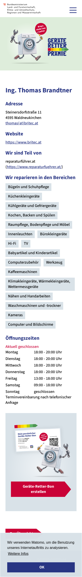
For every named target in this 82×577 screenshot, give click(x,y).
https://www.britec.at (23, 142)
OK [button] (41, 567)
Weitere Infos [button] (18, 553)
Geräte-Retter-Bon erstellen (38, 489)
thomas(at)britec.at (21, 123)
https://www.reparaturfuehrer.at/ (34, 167)
